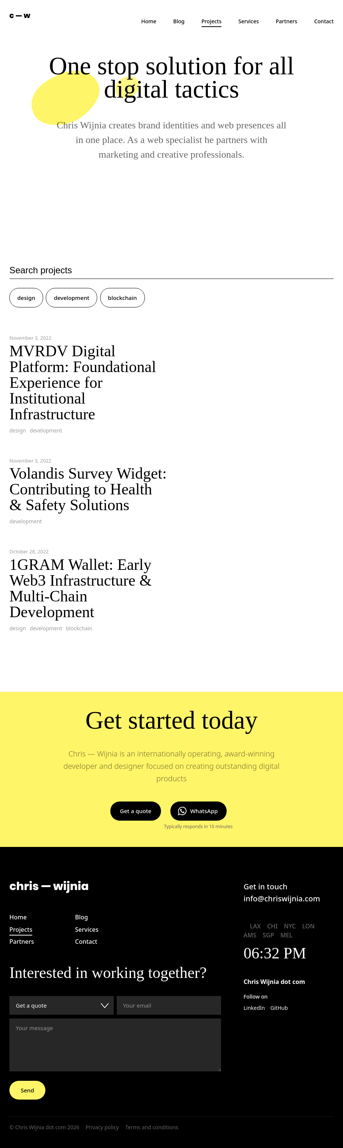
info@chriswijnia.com (282, 898)
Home (148, 21)
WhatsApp (204, 811)
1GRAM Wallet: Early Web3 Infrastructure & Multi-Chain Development (80, 588)
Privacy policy (102, 1127)
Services (248, 21)
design (26, 297)
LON (308, 926)
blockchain (122, 297)
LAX (255, 926)
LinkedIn (254, 1007)
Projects (212, 21)
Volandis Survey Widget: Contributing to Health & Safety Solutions (88, 489)
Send (27, 1090)
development (71, 297)
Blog (179, 21)
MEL (286, 935)
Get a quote (136, 811)
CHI (272, 926)
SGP (268, 935)
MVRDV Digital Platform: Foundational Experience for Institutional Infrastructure (82, 382)
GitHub (279, 1007)
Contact (324, 21)
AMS (250, 935)
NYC (290, 926)
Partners (286, 21)
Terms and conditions (151, 1127)
